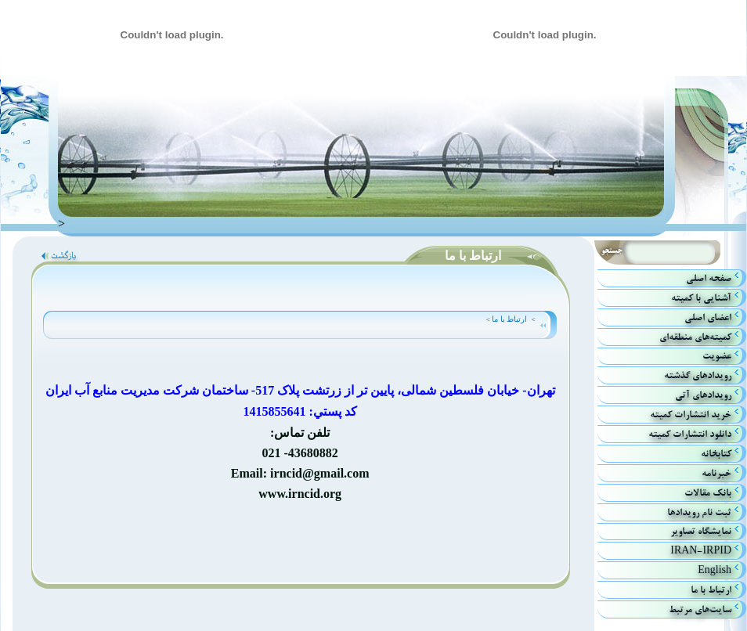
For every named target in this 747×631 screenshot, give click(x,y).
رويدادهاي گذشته (697, 375)
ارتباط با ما (505, 319)
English (714, 570)
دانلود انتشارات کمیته (689, 434)
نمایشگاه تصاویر (700, 531)
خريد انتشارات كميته (690, 415)
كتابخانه (716, 454)
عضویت (716, 356)
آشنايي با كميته (701, 298)
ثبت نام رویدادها (699, 512)
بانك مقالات (707, 493)
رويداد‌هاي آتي (703, 395)
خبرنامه (716, 473)
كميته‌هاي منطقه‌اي (695, 337)
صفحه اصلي (708, 278)
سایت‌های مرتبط (700, 609)
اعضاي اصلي (707, 317)
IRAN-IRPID (700, 551)
